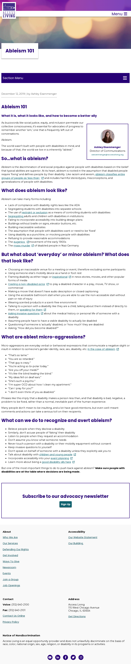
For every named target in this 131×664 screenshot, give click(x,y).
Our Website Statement (82, 537)
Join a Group (11, 579)
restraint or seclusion (35, 212)
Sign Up (65, 504)
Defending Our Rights (16, 549)
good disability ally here (56, 462)
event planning (60, 458)
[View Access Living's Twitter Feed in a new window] (73, 657)
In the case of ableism (101, 349)
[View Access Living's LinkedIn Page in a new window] (57, 657)
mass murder (22, 245)
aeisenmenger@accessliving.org (107, 154)
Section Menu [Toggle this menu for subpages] (65, 78)
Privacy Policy (11, 622)
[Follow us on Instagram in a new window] (81, 657)
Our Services (10, 543)
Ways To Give (11, 561)
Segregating (16, 216)
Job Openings (11, 585)
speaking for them (31, 309)
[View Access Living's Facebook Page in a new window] (65, 657)
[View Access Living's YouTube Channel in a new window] (50, 657)
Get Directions (77, 616)
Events (7, 573)
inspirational (59, 277)
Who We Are (10, 537)
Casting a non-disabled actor (26, 284)
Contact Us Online (14, 615)
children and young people (55, 454)
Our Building (76, 543)
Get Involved (10, 555)
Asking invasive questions (24, 313)
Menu (119, 14)
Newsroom (9, 567)
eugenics (19, 242)
